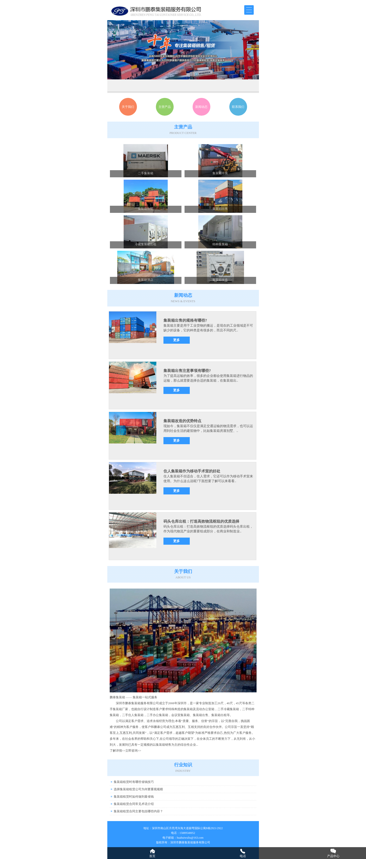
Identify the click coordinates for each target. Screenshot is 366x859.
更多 (176, 340)
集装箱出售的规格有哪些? (185, 320)
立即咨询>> (133, 750)
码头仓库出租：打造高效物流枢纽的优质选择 (201, 521)
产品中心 (333, 856)
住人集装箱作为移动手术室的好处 (191, 471)
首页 (152, 856)
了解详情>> (118, 750)
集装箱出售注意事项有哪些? (187, 371)
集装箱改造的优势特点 (182, 421)
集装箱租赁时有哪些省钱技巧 (134, 782)
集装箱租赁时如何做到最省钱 (134, 796)
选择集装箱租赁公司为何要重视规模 (138, 789)
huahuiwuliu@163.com (190, 837)
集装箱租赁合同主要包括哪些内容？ (138, 811)
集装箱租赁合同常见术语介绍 (134, 804)
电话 (243, 856)
